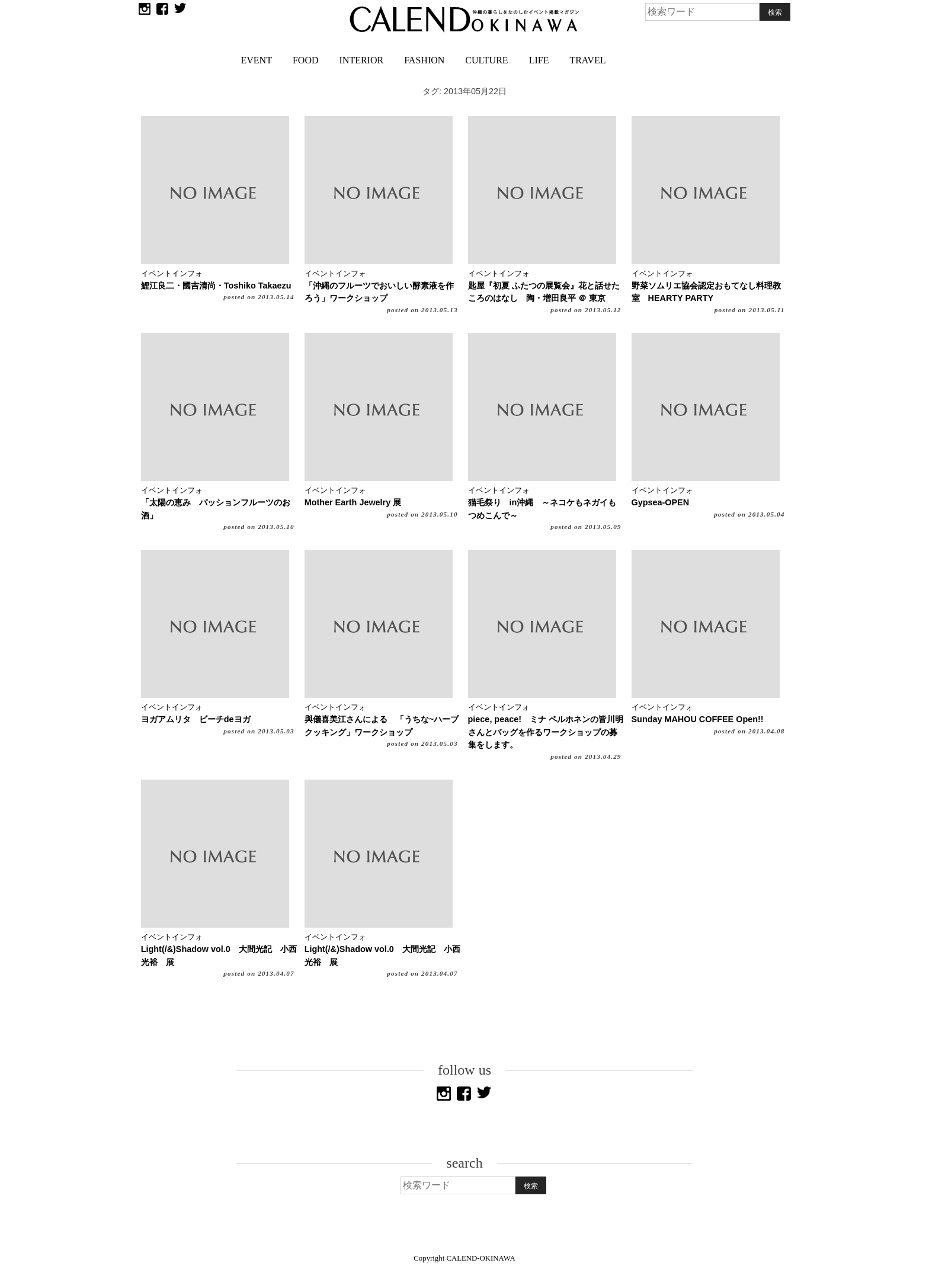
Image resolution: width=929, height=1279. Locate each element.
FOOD (306, 60)
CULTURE (486, 60)
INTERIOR (361, 60)
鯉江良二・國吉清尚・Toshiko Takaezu (216, 285)
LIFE (539, 60)
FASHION (424, 60)
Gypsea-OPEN (661, 502)
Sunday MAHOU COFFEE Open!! (698, 719)
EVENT (256, 60)
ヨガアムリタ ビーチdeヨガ (196, 719)
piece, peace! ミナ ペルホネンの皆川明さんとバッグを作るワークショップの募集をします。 (545, 731)
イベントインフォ (172, 274)
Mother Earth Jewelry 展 (353, 502)
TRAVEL (587, 60)
